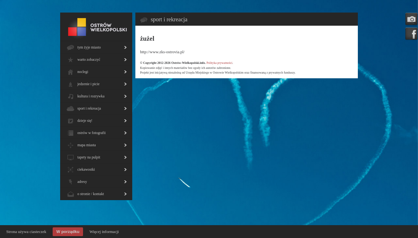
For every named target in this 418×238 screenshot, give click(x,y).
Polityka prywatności (219, 63)
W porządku (68, 231)
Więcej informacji (104, 231)
